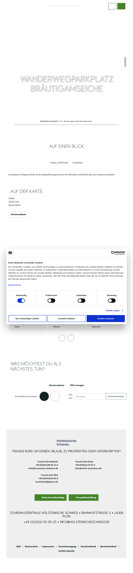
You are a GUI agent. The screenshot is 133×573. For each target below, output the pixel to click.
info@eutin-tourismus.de (88, 468)
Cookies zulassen (105, 318)
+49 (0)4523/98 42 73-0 (46, 465)
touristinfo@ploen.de (46, 481)
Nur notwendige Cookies (27, 318)
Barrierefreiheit (108, 546)
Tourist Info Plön (49, 475)
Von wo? (70, 396)
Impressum (48, 546)
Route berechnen (116, 396)
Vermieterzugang (67, 546)
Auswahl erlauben (66, 318)
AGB (18, 546)
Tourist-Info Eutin (84, 461)
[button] (112, 6)
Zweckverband (88, 546)
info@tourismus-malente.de (43, 468)
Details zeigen (113, 310)
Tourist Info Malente (47, 461)
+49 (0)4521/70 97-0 (85, 465)
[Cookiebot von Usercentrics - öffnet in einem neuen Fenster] (113, 253)
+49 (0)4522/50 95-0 (48, 478)
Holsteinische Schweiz (49, 121)
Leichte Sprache (66, 551)
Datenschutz (31, 546)
